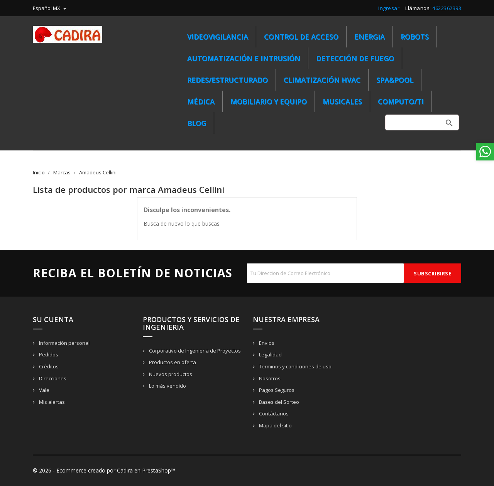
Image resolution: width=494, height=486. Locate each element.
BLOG (196, 123)
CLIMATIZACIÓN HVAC (322, 79)
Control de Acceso (301, 36)
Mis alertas (51, 401)
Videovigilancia (217, 36)
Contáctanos (273, 413)
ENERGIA (369, 36)
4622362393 (446, 8)
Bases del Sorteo (278, 401)
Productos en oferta (172, 362)
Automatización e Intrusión (243, 58)
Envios (266, 342)
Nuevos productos (170, 374)
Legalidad (270, 354)
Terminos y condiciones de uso (295, 366)
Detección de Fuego (355, 58)
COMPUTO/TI (401, 101)
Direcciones (52, 378)
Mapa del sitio (275, 425)
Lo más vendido (167, 385)
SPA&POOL (394, 79)
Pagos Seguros (276, 389)
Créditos (48, 366)
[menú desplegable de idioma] (50, 8)
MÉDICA (201, 101)
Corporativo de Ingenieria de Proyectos (194, 350)
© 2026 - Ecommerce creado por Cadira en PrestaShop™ (104, 470)
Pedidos (48, 354)
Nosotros (269, 378)
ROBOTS (415, 36)
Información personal (64, 342)
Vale (43, 389)
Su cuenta (53, 319)
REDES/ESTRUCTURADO (227, 79)
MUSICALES (342, 101)
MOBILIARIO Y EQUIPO (268, 101)
